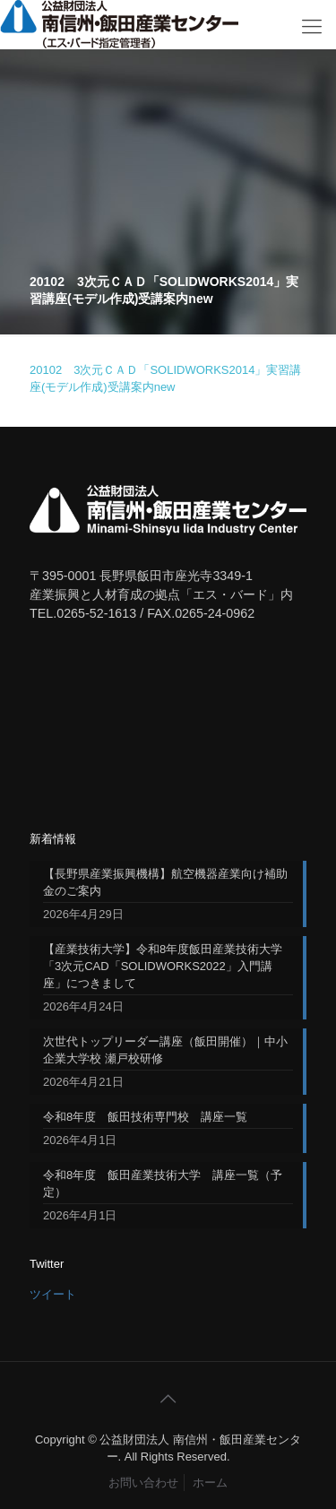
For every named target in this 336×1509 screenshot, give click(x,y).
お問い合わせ (143, 1482)
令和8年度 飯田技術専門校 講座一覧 (145, 1116)
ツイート (53, 1294)
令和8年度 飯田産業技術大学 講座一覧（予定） (162, 1183)
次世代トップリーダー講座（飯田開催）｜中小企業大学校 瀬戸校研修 (165, 1050)
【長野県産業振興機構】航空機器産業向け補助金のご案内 (165, 882)
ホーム (210, 1482)
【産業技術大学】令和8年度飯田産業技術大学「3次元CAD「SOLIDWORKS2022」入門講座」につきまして (162, 966)
